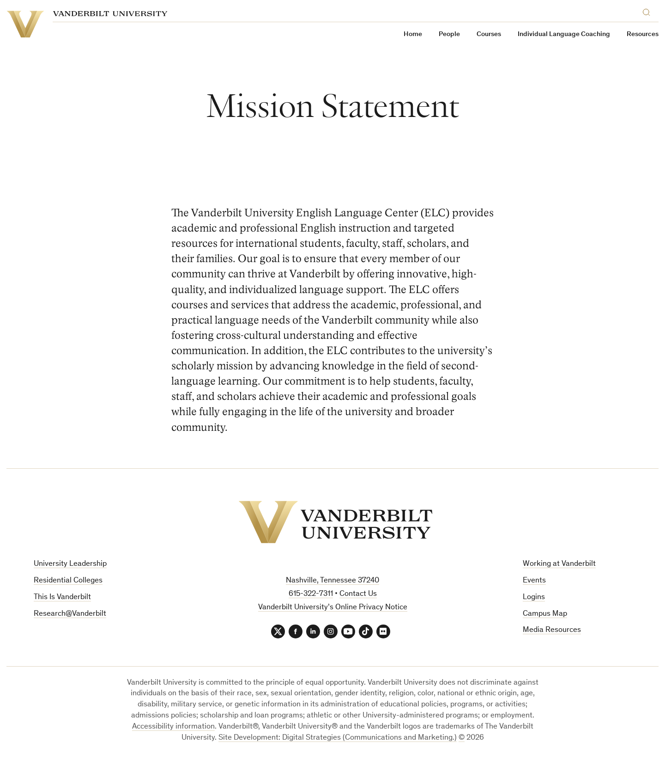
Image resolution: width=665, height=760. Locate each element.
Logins (534, 597)
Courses (489, 34)
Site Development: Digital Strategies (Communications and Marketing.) (337, 738)
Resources (643, 34)
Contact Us (358, 594)
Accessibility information (173, 727)
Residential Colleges (68, 581)
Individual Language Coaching (564, 34)
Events (534, 581)
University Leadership (70, 564)
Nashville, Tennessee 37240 (332, 581)
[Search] (648, 11)
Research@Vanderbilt (70, 614)
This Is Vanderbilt (62, 597)
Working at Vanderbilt (559, 564)
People (449, 34)
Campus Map (545, 614)
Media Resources (552, 630)
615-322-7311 (311, 594)
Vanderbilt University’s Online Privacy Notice (332, 608)
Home (413, 34)
